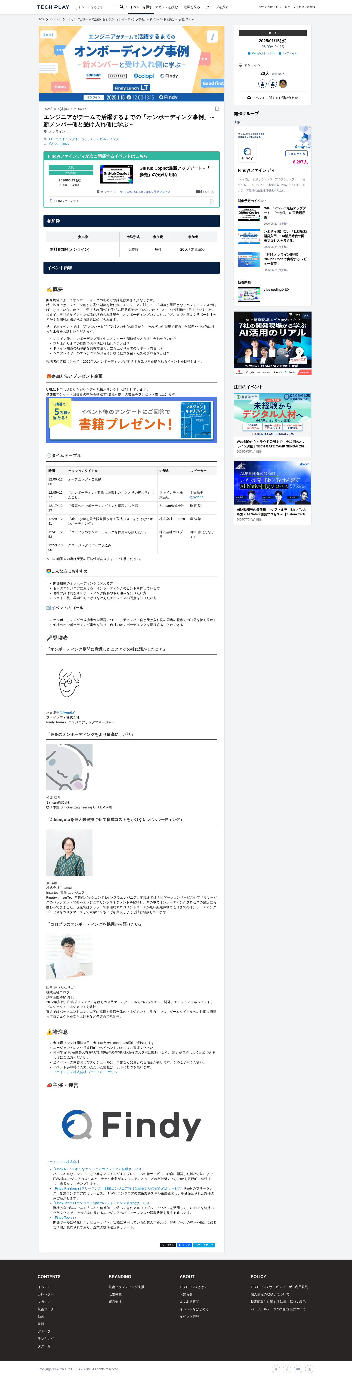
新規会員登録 (307, 7)
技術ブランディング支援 (126, 1287)
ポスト (168, 1245)
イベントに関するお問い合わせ (272, 98)
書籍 (41, 1324)
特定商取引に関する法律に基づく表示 (278, 1302)
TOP (41, 19)
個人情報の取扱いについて (270, 1294)
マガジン (44, 1302)
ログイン (290, 7)
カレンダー (46, 1294)
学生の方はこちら (270, 7)
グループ (44, 1331)
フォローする (296, 153)
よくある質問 (189, 1302)
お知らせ (186, 1294)
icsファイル (288, 53)
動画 (41, 1316)
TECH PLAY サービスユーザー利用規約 (279, 1287)
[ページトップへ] (53, 7)
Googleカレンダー (261, 53)
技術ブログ (46, 1309)
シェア (184, 1245)
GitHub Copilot (143, 191)
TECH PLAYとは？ (193, 1287)
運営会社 (115, 1302)
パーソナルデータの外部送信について (278, 1309)
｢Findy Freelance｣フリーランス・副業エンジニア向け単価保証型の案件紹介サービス (117, 1188)
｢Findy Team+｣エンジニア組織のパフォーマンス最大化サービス (101, 1203)
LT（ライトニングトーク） (68, 139)
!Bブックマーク (204, 1245)
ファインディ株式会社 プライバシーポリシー (87, 1072)
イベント (55, 19)
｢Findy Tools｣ (63, 1217)
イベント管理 (189, 1316)
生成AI (128, 191)
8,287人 (300, 162)
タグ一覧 (44, 1346)
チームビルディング (104, 139)
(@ (62, 712)
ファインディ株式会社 (63, 1162)
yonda (198, 497)
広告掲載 (115, 1294)
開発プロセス (162, 191)
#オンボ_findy (59, 143)
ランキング (46, 1338)
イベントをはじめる (194, 1309)
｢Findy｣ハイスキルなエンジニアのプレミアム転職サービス (97, 1169)
